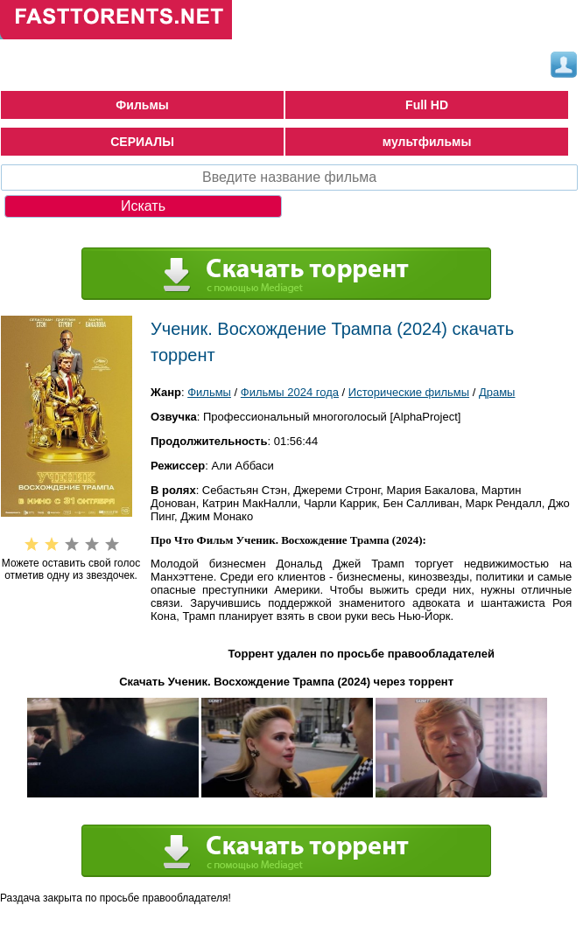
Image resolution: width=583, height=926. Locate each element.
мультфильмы (427, 142)
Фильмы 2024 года (290, 392)
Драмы (497, 392)
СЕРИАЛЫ (142, 142)
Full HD (426, 105)
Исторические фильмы (408, 392)
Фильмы (142, 105)
